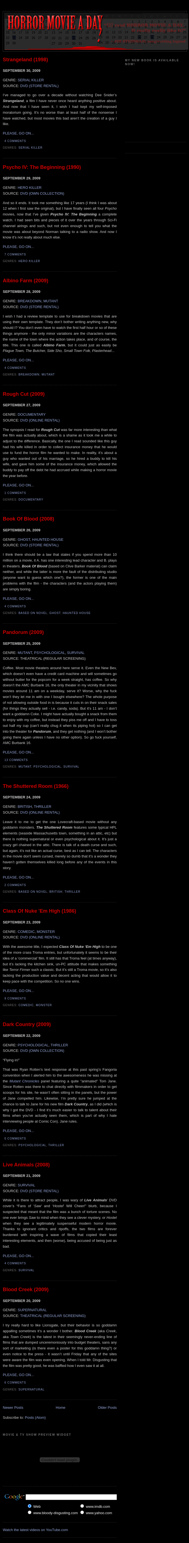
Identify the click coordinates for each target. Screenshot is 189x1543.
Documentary (31, 499)
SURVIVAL (75, 653)
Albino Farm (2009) (25, 280)
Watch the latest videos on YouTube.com (35, 1530)
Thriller (72, 891)
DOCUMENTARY (32, 414)
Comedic (26, 1005)
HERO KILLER (29, 188)
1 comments (15, 492)
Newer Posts (13, 1407)
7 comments (15, 254)
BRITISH (25, 807)
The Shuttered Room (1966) (35, 786)
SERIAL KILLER (31, 80)
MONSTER (46, 932)
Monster (44, 1005)
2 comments (15, 885)
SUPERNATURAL (32, 1310)
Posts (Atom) (35, 1417)
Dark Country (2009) (27, 1024)
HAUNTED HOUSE (48, 539)
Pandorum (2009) (23, 632)
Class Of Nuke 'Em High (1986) (39, 911)
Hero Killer (29, 261)
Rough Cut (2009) (24, 394)
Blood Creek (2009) (26, 1289)
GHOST (24, 539)
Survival (71, 766)
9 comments (15, 998)
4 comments (15, 141)
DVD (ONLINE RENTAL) (40, 420)
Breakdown (29, 374)
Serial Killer (31, 147)
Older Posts (107, 1407)
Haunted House (77, 613)
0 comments (15, 1138)
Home (61, 1407)
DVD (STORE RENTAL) (39, 86)
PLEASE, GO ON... (18, 133)
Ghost (55, 613)
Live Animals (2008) (26, 1165)
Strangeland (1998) (25, 59)
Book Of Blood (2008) (28, 519)
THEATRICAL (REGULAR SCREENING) (53, 1316)
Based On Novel (33, 613)
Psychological (47, 766)
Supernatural (32, 1389)
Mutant (48, 374)
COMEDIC (26, 932)
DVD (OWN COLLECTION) (42, 193)
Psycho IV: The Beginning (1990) (42, 167)
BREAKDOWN (29, 301)
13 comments (16, 760)
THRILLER (42, 807)
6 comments (15, 1382)
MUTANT (50, 301)
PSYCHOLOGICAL (49, 653)
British (56, 891)
